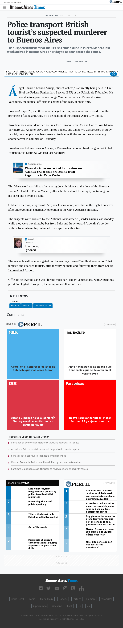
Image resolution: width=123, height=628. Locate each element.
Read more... (35, 163)
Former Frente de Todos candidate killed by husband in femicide (46, 462)
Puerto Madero (43, 305)
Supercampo (40, 605)
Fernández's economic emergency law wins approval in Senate (45, 442)
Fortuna (77, 598)
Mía (88, 605)
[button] (113, 74)
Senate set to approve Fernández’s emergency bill (38, 455)
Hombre (91, 598)
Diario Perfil (17, 598)
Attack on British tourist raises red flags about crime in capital (45, 449)
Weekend (57, 605)
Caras (32, 598)
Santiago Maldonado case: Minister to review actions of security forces (49, 468)
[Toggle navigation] (5, 7)
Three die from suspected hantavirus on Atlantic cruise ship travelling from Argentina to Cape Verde (53, 172)
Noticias (63, 598)
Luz (79, 605)
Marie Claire (46, 598)
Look (70, 605)
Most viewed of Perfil (90, 484)
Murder (15, 305)
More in (24, 324)
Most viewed (18, 483)
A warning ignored (32, 248)
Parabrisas (106, 598)
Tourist (27, 305)
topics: (13, 301)
